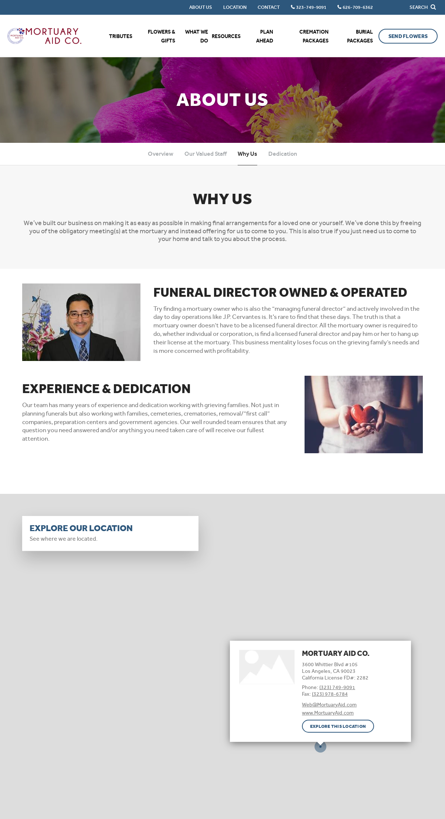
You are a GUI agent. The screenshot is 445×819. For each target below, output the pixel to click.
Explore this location (338, 726)
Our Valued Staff (205, 153)
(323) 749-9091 (337, 687)
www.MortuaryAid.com (328, 713)
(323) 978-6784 (330, 694)
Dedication (282, 153)
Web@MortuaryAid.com (329, 705)
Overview (160, 153)
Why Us (247, 153)
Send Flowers (408, 36)
